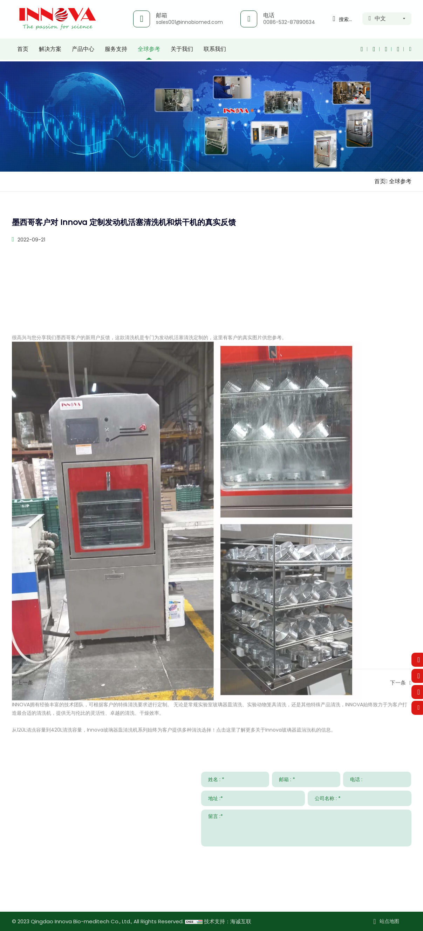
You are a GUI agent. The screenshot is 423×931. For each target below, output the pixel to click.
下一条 (398, 693)
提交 (400, 855)
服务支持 (116, 51)
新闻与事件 (302, 725)
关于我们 (182, 51)
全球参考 (149, 51)
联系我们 (215, 51)
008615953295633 (77, 874)
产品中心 (83, 51)
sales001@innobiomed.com (189, 22)
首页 (22, 51)
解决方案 (50, 51)
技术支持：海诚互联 (227, 921)
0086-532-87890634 (289, 22)
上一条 (25, 693)
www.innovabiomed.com (65, 894)
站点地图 (389, 921)
